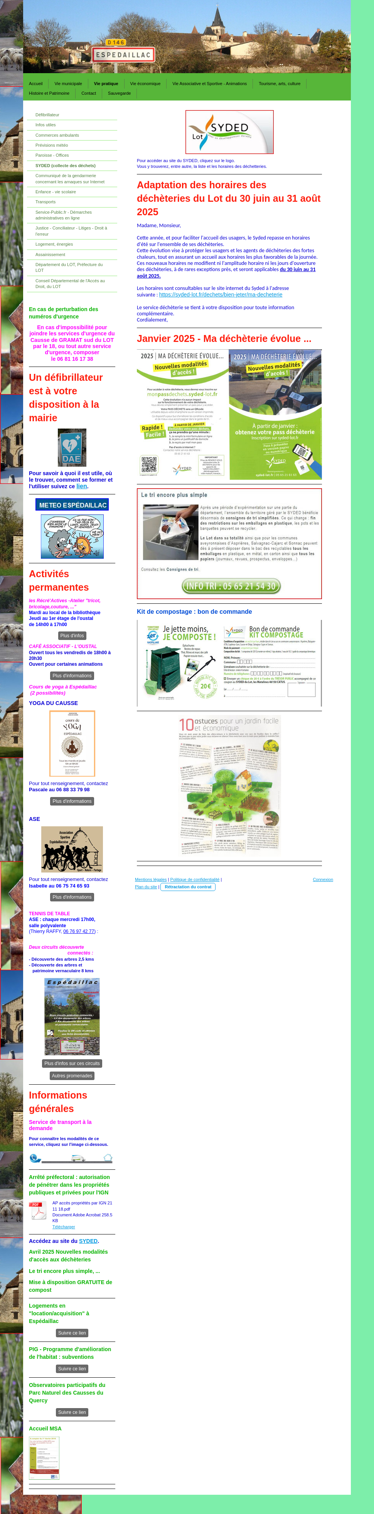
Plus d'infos (72, 635)
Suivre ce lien (72, 1333)
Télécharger (63, 1226)
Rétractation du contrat (188, 886)
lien (81, 486)
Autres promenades (72, 1076)
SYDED (88, 1241)
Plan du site (146, 886)
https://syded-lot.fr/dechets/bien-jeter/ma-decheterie (221, 294)
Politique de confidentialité (195, 879)
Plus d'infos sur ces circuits (72, 1063)
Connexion (323, 879)
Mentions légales (151, 879)
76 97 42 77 (82, 931)
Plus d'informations (71, 675)
